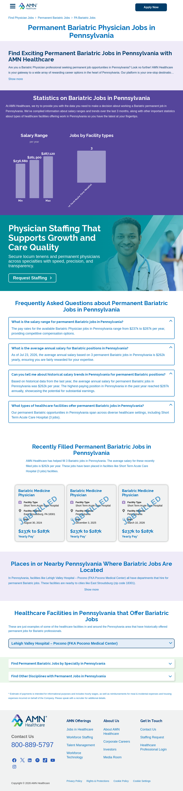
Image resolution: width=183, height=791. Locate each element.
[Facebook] (14, 760)
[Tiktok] (45, 760)
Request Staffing (30, 277)
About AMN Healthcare (111, 731)
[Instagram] (14, 766)
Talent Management (80, 745)
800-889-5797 (32, 745)
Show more (15, 79)
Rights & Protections (97, 781)
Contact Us (148, 729)
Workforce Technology (74, 755)
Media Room (112, 757)
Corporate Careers (116, 741)
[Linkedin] (30, 760)
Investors (110, 749)
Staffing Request (152, 737)
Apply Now (151, 7)
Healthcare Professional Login (153, 747)
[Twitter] (22, 760)
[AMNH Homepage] (28, 6)
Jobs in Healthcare (79, 729)
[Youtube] (53, 760)
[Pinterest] (37, 760)
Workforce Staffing (79, 737)
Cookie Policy (121, 781)
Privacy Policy (74, 781)
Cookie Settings (142, 781)
